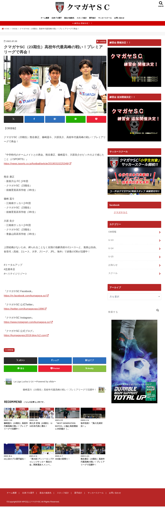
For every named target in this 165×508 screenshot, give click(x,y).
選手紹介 (92, 19)
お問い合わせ (119, 19)
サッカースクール (105, 19)
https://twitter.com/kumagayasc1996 (24, 310)
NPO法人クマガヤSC (31, 503)
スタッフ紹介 (82, 19)
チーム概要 (45, 19)
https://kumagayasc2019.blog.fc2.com (25, 336)
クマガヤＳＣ (121, 214)
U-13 (110, 241)
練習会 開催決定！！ (83, 25)
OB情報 (10, 351)
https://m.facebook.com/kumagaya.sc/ (25, 297)
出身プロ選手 (57, 19)
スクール (113, 273)
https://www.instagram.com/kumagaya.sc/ (27, 323)
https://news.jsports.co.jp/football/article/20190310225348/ (36, 165)
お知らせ (113, 265)
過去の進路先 (69, 19)
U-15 (110, 257)
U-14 (110, 249)
